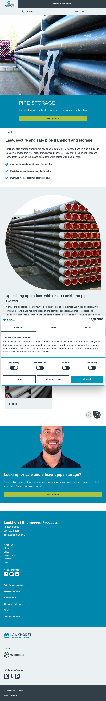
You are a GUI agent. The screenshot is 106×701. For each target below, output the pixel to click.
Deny (19, 379)
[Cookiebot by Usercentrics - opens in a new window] (91, 320)
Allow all (86, 379)
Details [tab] (53, 327)
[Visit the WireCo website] (14, 654)
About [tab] (88, 327)
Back (8, 132)
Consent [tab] (18, 327)
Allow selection (53, 379)
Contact (27, 11)
